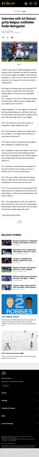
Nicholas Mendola (8, 31)
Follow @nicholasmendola (11, 215)
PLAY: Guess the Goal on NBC (13, 353)
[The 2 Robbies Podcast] (19, 304)
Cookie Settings (12, 440)
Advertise (10, 436)
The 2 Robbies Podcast (10, 317)
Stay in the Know (6, 378)
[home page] (8, 3)
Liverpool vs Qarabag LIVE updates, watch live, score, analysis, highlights (22, 259)
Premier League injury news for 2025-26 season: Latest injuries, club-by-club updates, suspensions (24, 286)
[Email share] (12, 37)
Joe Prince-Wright (17, 253)
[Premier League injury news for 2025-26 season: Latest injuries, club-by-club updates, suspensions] (7, 287)
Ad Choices (4, 436)
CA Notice (4, 440)
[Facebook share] (3, 37)
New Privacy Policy (29, 439)
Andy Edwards (16, 244)
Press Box (14, 437)
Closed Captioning (23, 436)
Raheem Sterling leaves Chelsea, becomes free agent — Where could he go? (25, 277)
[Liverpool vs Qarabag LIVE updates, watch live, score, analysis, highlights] (7, 260)
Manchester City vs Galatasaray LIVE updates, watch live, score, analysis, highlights (24, 250)
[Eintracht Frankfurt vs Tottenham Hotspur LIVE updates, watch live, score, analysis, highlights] (7, 242)
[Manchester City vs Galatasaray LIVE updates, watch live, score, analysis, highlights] (7, 251)
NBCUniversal (11, 443)
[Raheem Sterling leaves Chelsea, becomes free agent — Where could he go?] (7, 278)
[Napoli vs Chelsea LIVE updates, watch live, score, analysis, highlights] (7, 269)
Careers (16, 436)
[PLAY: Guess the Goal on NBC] (19, 341)
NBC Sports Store (6, 437)
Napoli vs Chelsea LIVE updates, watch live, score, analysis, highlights (24, 268)
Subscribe (5, 385)
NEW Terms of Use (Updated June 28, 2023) (13, 439)
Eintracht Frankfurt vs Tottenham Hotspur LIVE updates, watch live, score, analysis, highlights (25, 242)
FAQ (30, 436)
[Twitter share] (7, 37)
